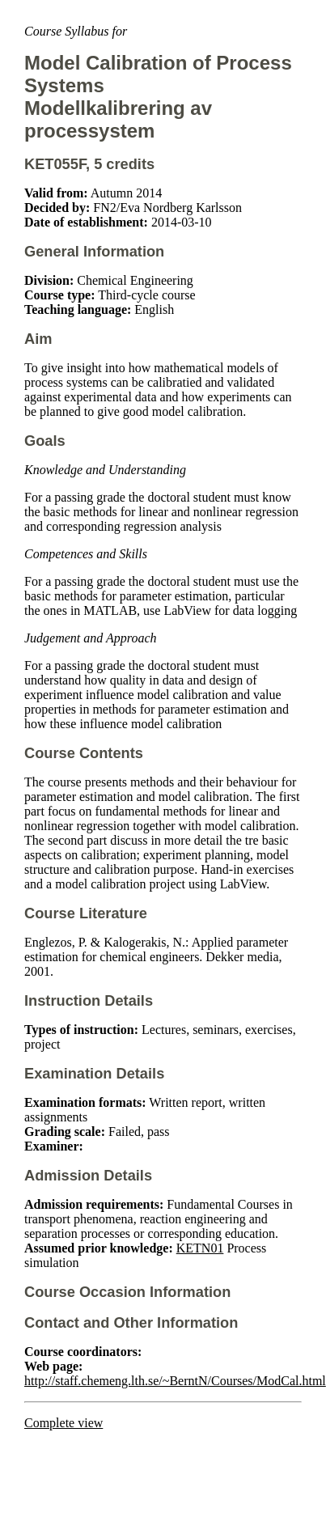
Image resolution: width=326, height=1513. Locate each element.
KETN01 (200, 1248)
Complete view (63, 1423)
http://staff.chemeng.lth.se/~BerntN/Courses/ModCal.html (175, 1381)
